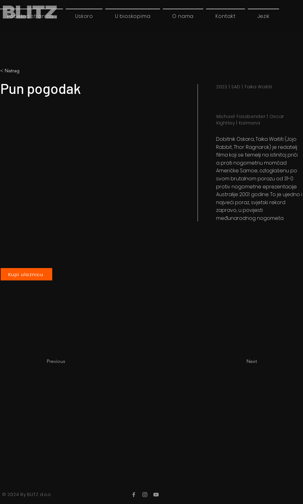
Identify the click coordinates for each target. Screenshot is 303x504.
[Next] (241, 361)
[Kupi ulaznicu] (26, 274)
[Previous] (67, 361)
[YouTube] (156, 494)
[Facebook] (133, 494)
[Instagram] (145, 494)
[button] (263, 16)
